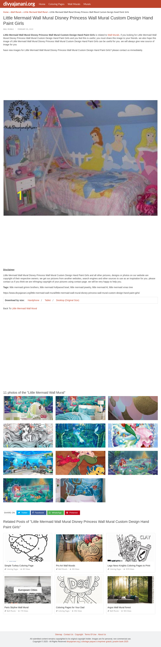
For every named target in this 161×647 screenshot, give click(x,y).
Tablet (48, 300)
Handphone (33, 300)
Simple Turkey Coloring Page (18, 565)
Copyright (79, 634)
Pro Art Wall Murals (65, 565)
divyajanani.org (19, 4)
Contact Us (68, 634)
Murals (87, 4)
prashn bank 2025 (120, 641)
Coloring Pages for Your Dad (70, 607)
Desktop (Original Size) (67, 300)
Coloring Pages (56, 4)
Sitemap (58, 634)
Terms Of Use (90, 634)
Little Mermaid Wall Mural (24, 308)
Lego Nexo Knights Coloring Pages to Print (129, 565)
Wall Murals (74, 4)
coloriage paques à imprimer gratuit (96, 641)
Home (42, 4)
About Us (102, 634)
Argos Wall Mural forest (119, 607)
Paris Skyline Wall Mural (16, 607)
